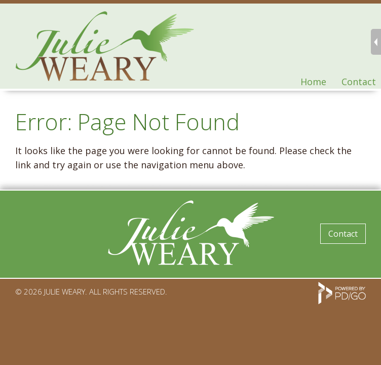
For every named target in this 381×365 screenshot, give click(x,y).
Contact (358, 82)
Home (313, 82)
